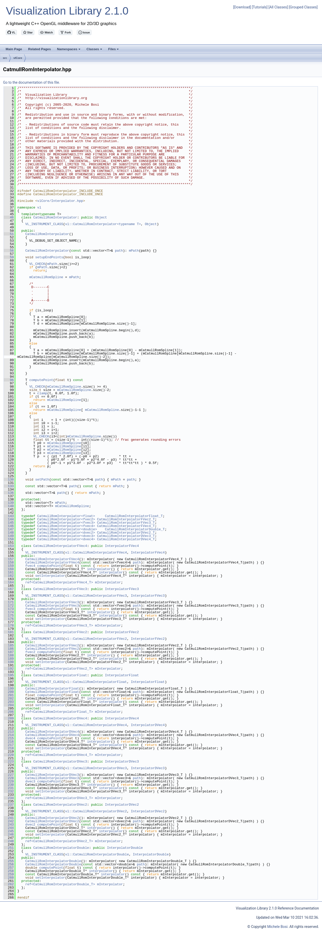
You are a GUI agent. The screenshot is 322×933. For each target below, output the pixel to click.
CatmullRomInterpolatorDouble (61, 847)
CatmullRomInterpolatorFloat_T (134, 516)
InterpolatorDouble (125, 847)
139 (9, 502)
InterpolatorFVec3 (122, 589)
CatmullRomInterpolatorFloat (60, 675)
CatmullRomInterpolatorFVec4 (60, 546)
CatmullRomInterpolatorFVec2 (60, 632)
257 (9, 867)
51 (9, 234)
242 (9, 821)
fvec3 (30, 609)
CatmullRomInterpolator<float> (66, 516)
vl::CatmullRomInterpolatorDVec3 (96, 768)
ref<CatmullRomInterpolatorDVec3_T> (59, 798)
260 (9, 877)
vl (39, 207)
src (5, 57)
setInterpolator (50, 575)
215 (9, 738)
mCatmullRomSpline (46, 277)
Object (101, 217)
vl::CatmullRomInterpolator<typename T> (103, 224)
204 (9, 705)
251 (9, 847)
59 (9, 257)
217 (9, 745)
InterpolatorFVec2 (122, 632)
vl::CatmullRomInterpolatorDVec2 (96, 811)
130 (9, 479)
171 (9, 602)
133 (9, 486)
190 (9, 662)
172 (9, 605)
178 (9, 625)
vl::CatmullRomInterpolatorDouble (97, 854)
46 (9, 217)
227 (9, 774)
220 (9, 755)
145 (9, 522)
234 (9, 798)
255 (9, 861)
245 (9, 831)
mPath (134, 250)
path (119, 250)
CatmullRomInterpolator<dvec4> (66, 539)
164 (9, 582)
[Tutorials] (260, 7)
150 (9, 539)
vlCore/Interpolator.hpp (60, 201)
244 (9, 828)
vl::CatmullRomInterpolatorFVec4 (96, 552)
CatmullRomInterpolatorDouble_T (135, 529)
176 (9, 619)
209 (9, 718)
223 (9, 761)
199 (9, 688)
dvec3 (30, 781)
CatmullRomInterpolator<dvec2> (66, 532)
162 (9, 575)
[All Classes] (278, 7)
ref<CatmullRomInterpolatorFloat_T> (59, 711)
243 (9, 824)
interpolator (99, 569)
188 (9, 655)
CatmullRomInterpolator (55, 217)
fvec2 (30, 652)
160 (9, 569)
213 (9, 731)
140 (9, 506)
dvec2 (30, 824)
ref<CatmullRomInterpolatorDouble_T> (60, 884)
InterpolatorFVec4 (122, 546)
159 (9, 565)
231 (9, 788)
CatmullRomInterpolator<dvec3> (66, 536)
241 (9, 818)
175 (9, 615)
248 (9, 841)
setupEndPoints (49, 257)
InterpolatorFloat (122, 675)
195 (9, 675)
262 (9, 884)
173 (9, 609)
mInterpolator (108, 582)
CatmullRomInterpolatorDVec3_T (126, 536)
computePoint (41, 380)
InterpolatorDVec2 (122, 804)
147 (9, 529)
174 (9, 612)
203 (9, 701)
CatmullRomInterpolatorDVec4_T (126, 539)
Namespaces (69, 50)
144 (9, 519)
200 (9, 692)
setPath (42, 479)
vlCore (18, 57)
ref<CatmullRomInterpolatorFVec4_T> (59, 582)
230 (9, 784)
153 (9, 546)
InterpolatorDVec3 (122, 761)
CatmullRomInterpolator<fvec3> (66, 522)
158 (9, 562)
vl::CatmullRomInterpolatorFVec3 (96, 595)
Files (114, 50)
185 (9, 645)
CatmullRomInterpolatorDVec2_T (126, 532)
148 (9, 532)
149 (9, 536)
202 (9, 698)
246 (9, 834)
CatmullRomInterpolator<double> (67, 529)
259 (9, 874)
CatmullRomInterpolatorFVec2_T (126, 519)
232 (9, 791)
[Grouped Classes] (303, 7)
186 (9, 648)
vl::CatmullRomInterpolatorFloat (96, 682)
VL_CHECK (37, 264)
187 (9, 652)
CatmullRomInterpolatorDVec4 (60, 718)
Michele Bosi (277, 927)
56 (9, 250)
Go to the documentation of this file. (31, 82)
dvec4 (30, 738)
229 (9, 781)
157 (9, 559)
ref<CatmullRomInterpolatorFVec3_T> (59, 625)
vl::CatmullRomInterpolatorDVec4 (96, 725)
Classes (95, 50)
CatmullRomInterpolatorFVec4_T (126, 526)
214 (9, 735)
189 (9, 658)
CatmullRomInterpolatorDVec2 (60, 804)
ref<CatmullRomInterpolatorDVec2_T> (59, 841)
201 (9, 695)
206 (9, 711)
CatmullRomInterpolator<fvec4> (66, 526)
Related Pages (39, 49)
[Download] (242, 7)
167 (9, 589)
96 (9, 380)
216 (9, 741)
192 (9, 668)
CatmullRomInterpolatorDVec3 (60, 761)
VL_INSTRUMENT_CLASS (44, 224)
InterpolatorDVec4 (122, 718)
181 (9, 632)
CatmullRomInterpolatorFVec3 (60, 589)
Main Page (14, 49)
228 (9, 778)
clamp (42, 393)
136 (9, 492)
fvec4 (30, 565)
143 (9, 516)
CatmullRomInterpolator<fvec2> (66, 519)
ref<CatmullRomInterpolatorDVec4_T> (59, 755)
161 (9, 572)
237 (9, 804)
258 (9, 871)
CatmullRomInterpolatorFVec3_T (126, 522)
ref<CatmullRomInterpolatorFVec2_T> (59, 668)
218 (9, 748)
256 (9, 864)
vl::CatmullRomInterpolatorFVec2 (96, 638)
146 (9, 526)
